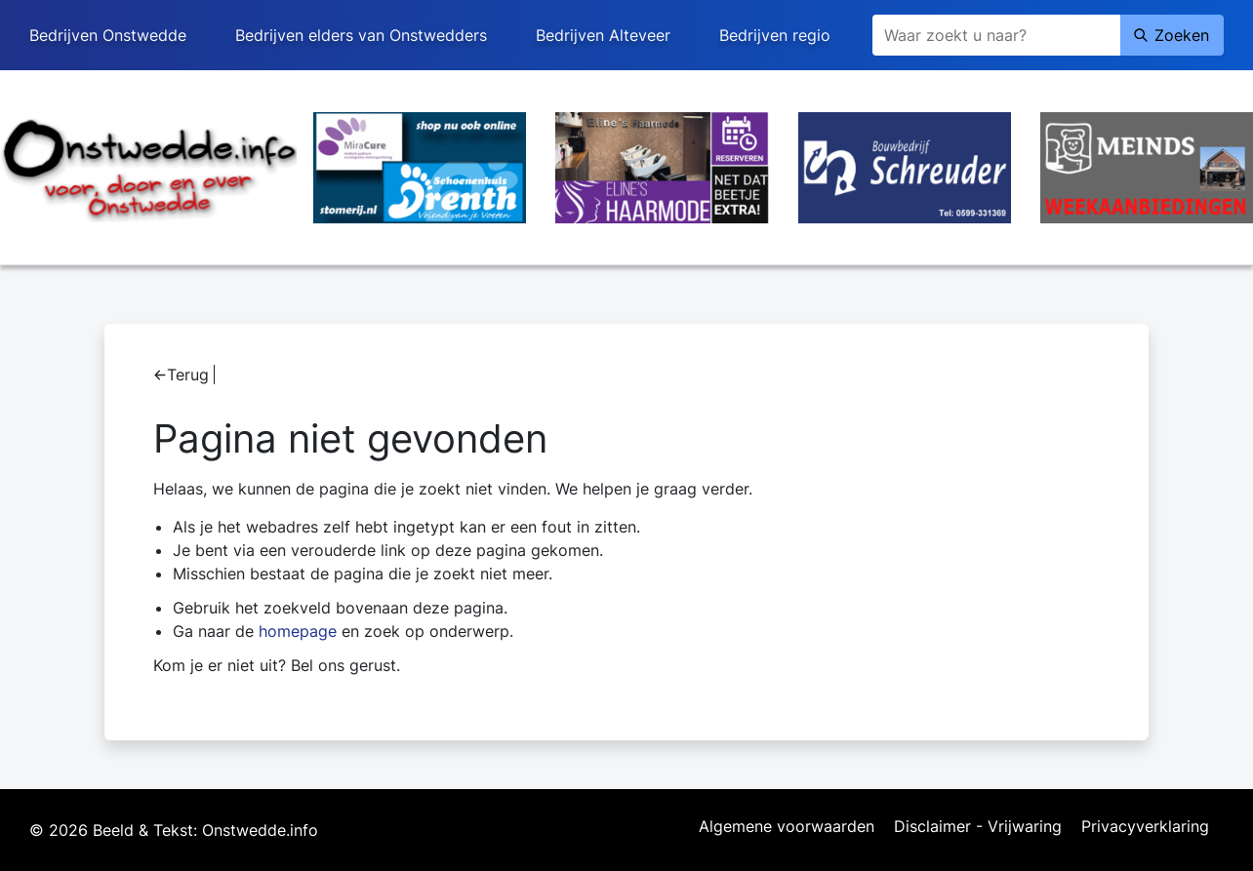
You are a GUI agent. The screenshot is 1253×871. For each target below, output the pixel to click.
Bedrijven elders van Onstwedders (361, 35)
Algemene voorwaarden (786, 827)
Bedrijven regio (774, 35)
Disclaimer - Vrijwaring (978, 827)
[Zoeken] (996, 35)
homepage (298, 631)
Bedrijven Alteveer (603, 35)
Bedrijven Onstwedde (107, 35)
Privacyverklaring (1145, 827)
